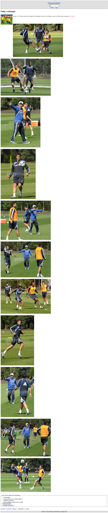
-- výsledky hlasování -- (8, 505)
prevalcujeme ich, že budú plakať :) (13, 499)
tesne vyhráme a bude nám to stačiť (13, 502)
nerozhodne (7, 497)
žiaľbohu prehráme (9, 500)
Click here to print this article (54, 2)
